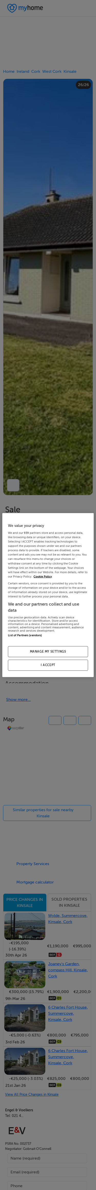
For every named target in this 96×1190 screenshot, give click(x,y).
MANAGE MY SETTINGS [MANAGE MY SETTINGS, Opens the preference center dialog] (48, 651)
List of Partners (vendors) (25, 635)
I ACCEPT (48, 665)
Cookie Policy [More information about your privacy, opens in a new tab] (43, 576)
